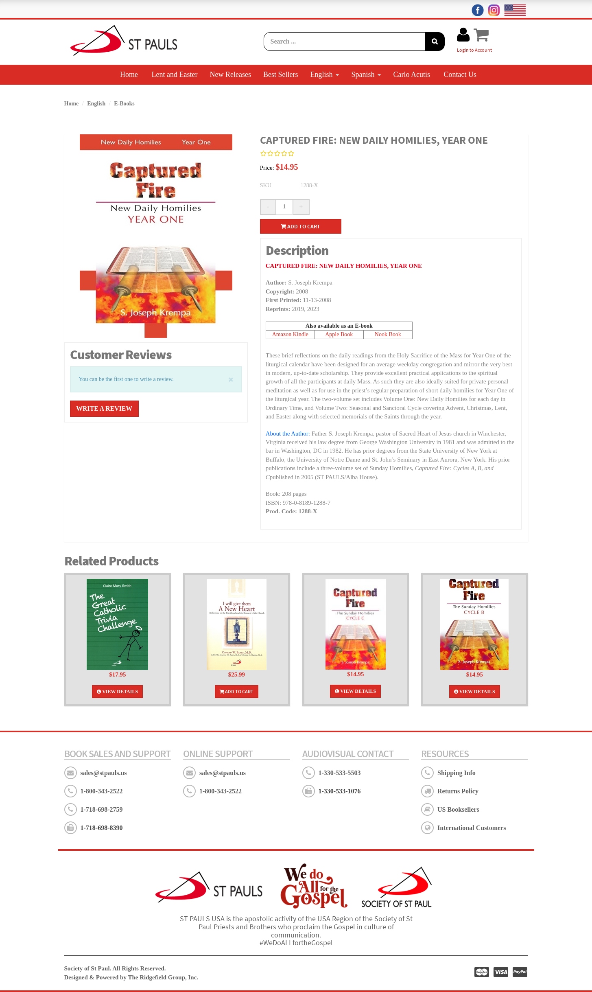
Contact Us (459, 74)
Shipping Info (456, 772)
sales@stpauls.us (104, 772)
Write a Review (104, 408)
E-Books (124, 104)
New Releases (230, 74)
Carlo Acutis (411, 74)
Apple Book (339, 334)
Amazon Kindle (290, 334)
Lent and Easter (175, 74)
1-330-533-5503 (340, 772)
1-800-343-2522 (102, 790)
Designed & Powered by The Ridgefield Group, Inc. (131, 977)
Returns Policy (457, 790)
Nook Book (388, 334)
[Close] (231, 378)
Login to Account (474, 50)
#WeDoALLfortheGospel (296, 942)
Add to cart (300, 226)
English (324, 74)
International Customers (471, 827)
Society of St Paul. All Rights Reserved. (115, 968)
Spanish (366, 74)
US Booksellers (458, 809)
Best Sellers (280, 74)
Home (129, 74)
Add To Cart (236, 691)
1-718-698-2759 (102, 809)
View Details (117, 691)
